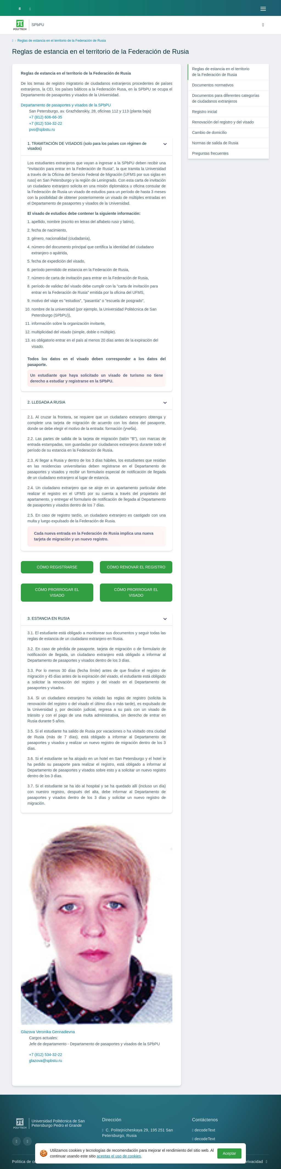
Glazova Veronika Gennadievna (48, 1032)
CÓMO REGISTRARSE (57, 567)
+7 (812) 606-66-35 (45, 117)
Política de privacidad (246, 1161)
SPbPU (38, 24)
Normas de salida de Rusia (215, 143)
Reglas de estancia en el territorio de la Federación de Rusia (220, 72)
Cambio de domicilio (209, 132)
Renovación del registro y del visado (223, 122)
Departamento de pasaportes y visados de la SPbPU (66, 105)
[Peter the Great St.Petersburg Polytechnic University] (20, 25)
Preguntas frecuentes (210, 153)
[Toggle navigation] (263, 9)
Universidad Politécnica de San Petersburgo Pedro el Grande (58, 1123)
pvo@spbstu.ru (42, 129)
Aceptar (229, 1153)
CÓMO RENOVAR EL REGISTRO (136, 567)
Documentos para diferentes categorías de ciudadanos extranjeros (225, 98)
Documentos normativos (213, 85)
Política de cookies (32, 1161)
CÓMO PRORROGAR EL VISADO (57, 592)
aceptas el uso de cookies (119, 1156)
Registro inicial (204, 111)
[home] (12, 41)
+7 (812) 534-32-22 (45, 123)
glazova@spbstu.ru (45, 1060)
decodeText (205, 1130)
